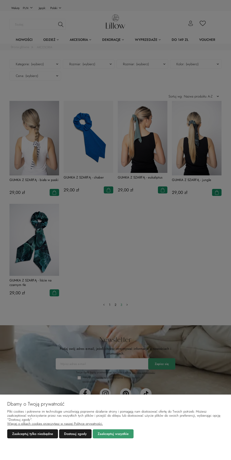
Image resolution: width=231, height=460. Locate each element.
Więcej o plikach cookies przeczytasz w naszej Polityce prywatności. (55, 423)
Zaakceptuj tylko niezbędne (32, 433)
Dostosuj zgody (75, 433)
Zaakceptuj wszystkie (113, 433)
